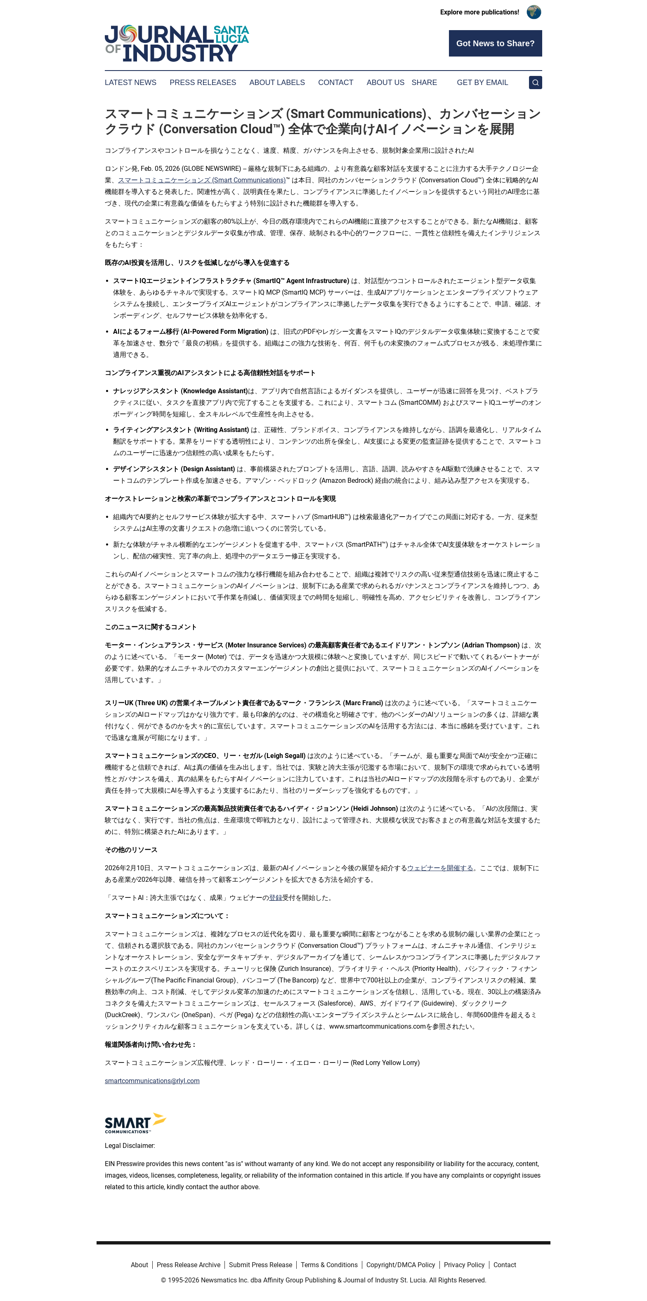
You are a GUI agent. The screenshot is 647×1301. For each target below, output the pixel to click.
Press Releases (203, 82)
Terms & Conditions (329, 1265)
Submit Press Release (260, 1265)
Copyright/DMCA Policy (400, 1265)
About (139, 1265)
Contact (336, 82)
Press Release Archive (188, 1265)
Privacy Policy (464, 1265)
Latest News (130, 82)
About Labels (277, 82)
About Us (386, 82)
